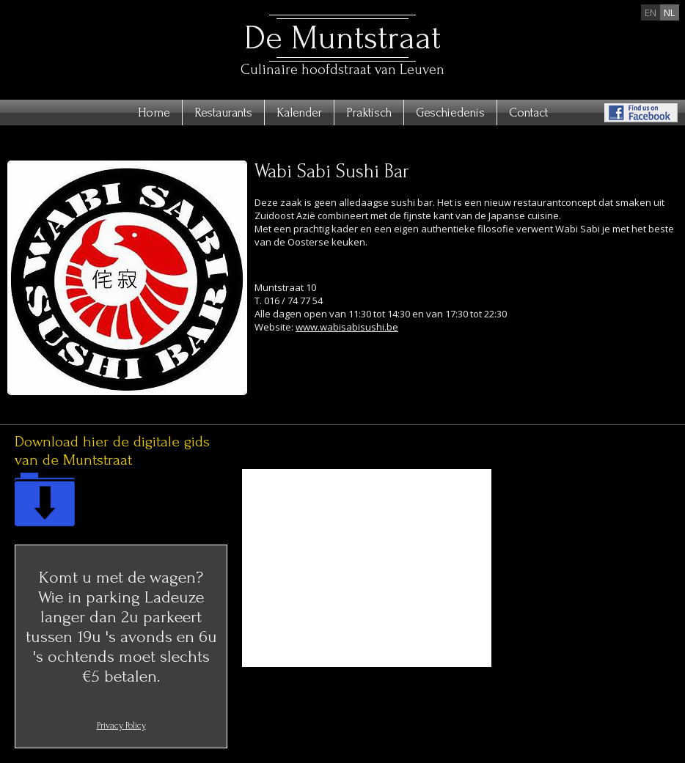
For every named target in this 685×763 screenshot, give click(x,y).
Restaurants (223, 112)
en (650, 12)
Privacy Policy (121, 725)
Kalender (299, 112)
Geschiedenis (450, 112)
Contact (528, 112)
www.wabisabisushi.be (347, 326)
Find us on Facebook (641, 112)
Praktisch (369, 112)
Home (154, 112)
